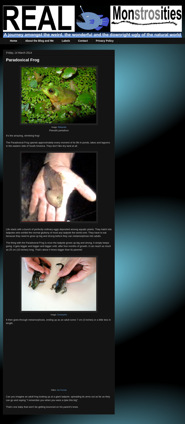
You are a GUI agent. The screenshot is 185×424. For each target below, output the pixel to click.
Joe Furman (62, 390)
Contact (83, 40)
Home (13, 40)
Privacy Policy (105, 40)
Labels (66, 40)
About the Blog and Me (39, 40)
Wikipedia (62, 127)
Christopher (62, 315)
